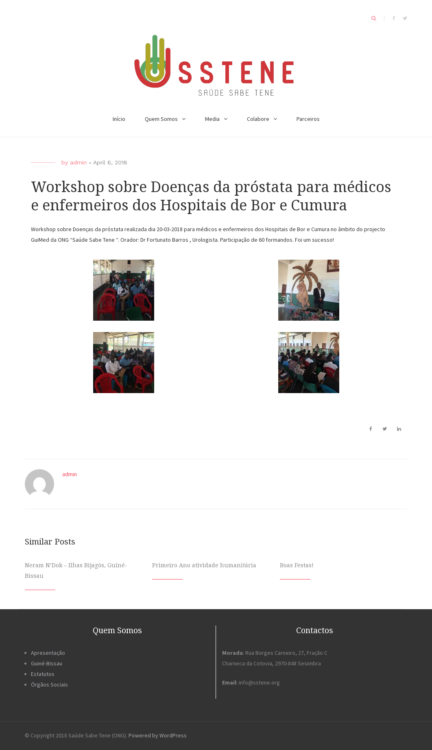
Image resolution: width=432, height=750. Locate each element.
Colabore (258, 118)
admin (78, 162)
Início (119, 118)
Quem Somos (161, 118)
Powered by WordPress (158, 735)
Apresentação (48, 652)
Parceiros (308, 118)
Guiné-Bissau (46, 663)
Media (212, 118)
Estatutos (43, 674)
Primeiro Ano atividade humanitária (204, 565)
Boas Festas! (297, 565)
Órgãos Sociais (49, 684)
